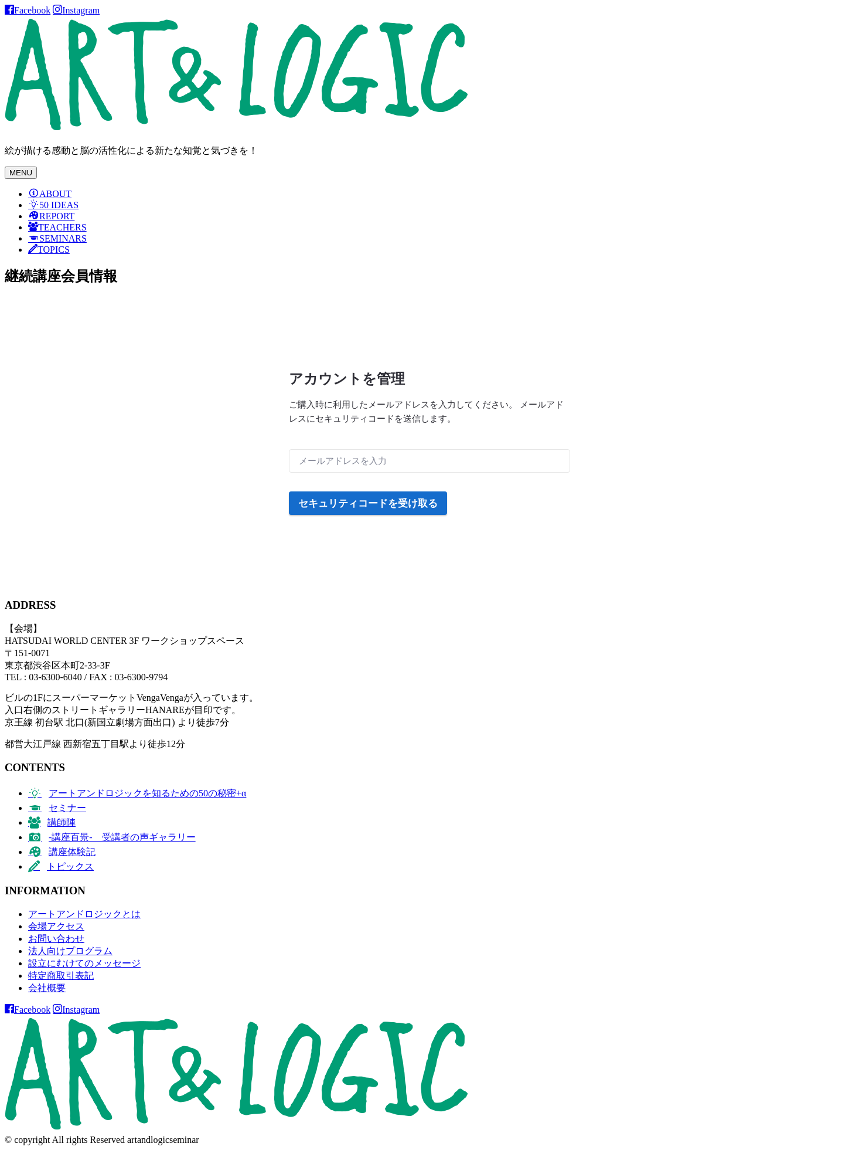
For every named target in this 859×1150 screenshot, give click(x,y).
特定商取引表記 (61, 976)
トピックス (70, 866)
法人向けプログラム (70, 951)
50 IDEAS (59, 205)
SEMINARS (63, 238)
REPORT (56, 216)
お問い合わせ (56, 939)
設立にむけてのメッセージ (84, 963)
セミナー (67, 808)
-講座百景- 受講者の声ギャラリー (122, 837)
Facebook (32, 10)
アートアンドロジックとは (84, 914)
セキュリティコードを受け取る (368, 503)
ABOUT (55, 194)
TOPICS (54, 250)
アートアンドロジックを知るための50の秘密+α (147, 793)
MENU (20, 172)
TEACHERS (62, 227)
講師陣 (61, 822)
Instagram (81, 10)
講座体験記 (72, 852)
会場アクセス (56, 926)
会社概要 (47, 988)
